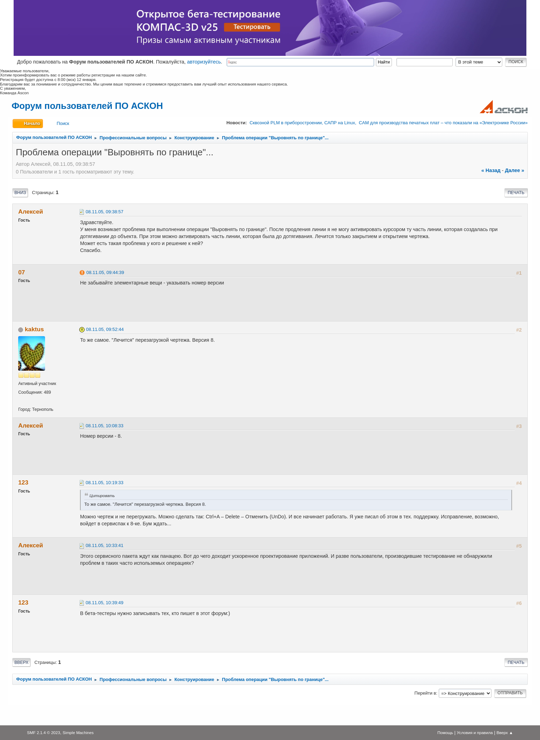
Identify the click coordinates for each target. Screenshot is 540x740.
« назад (491, 170)
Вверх (21, 662)
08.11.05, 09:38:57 (104, 211)
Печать (516, 192)
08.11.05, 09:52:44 (105, 329)
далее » (514, 170)
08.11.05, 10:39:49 (104, 602)
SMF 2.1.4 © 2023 (43, 732)
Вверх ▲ (504, 732)
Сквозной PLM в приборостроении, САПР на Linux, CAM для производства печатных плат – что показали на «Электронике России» (388, 122)
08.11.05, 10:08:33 (104, 425)
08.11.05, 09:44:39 (105, 272)
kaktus (34, 329)
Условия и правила (475, 732)
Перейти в (425, 693)
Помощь (445, 732)
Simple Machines (78, 732)
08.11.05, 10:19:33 (104, 482)
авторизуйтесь (204, 62)
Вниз (20, 192)
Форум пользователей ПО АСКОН (87, 106)
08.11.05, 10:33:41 (104, 545)
